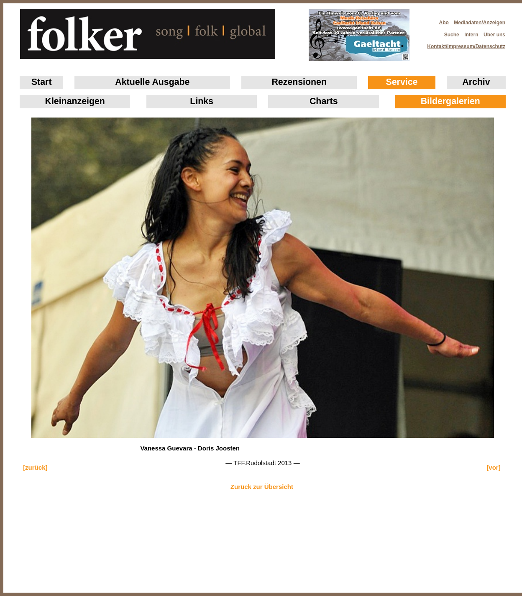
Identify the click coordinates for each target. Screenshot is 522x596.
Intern (471, 35)
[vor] (493, 467)
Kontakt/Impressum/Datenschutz (463, 43)
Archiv (476, 82)
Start (41, 82)
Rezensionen (299, 82)
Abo (444, 23)
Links (201, 101)
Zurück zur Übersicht (261, 486)
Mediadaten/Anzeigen (479, 23)
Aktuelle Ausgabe (152, 82)
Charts (324, 101)
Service (402, 82)
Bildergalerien (450, 101)
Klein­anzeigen (75, 101)
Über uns (494, 35)
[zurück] (35, 467)
